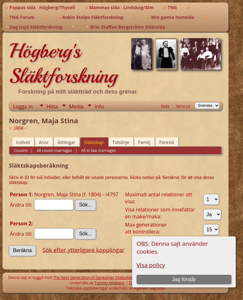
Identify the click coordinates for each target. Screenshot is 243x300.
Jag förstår (184, 279)
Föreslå (166, 142)
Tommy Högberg (109, 283)
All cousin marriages (54, 150)
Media (76, 106)
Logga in (23, 106)
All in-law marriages (98, 150)
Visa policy (151, 265)
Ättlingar (66, 142)
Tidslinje (121, 142)
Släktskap (94, 142)
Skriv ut (183, 106)
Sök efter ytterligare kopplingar (83, 249)
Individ (23, 142)
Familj (144, 142)
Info (99, 106)
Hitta (52, 106)
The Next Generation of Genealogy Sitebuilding (94, 277)
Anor (44, 142)
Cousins (21, 150)
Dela (165, 106)
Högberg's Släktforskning (63, 63)
